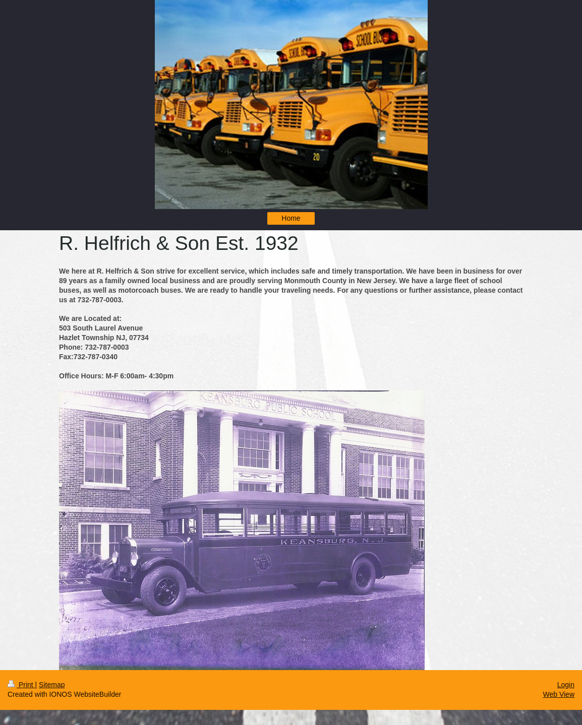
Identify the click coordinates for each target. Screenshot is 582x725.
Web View (558, 694)
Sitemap (52, 685)
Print (21, 685)
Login (565, 685)
